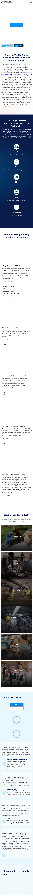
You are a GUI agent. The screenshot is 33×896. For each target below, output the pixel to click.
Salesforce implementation (21, 74)
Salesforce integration (7, 74)
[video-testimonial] (16, 720)
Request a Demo (16, 25)
